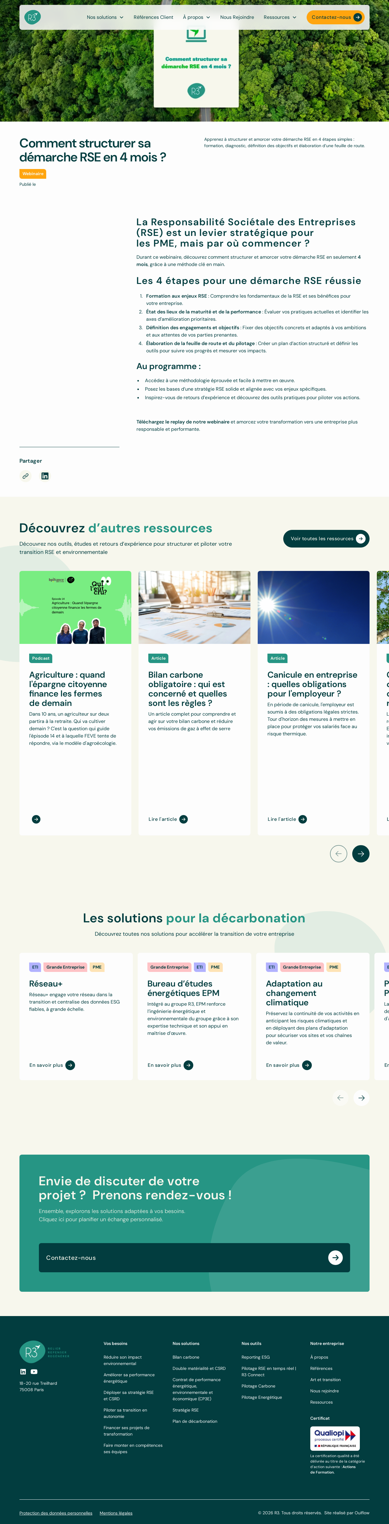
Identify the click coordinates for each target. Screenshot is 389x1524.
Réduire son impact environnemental (123, 1360)
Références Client (153, 17)
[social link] (23, 1371)
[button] (196, 17)
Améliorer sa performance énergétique (129, 1378)
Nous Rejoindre (237, 17)
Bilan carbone (186, 1357)
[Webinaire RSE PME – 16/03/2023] (69, 331)
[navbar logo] (32, 17)
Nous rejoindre (324, 1391)
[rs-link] (45, 476)
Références (321, 1368)
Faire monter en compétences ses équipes (133, 1448)
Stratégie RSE (186, 1410)
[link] (35, 967)
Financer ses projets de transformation (127, 1431)
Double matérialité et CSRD (199, 1368)
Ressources (321, 1402)
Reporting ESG (256, 1357)
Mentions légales (116, 1513)
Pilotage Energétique (262, 1397)
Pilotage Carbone (258, 1386)
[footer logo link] (44, 1351)
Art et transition (325, 1379)
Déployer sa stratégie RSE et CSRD (129, 1395)
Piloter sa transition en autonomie (125, 1413)
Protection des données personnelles (55, 1513)
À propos (319, 1357)
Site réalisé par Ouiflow (347, 1512)
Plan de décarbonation (195, 1421)
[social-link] (34, 1371)
